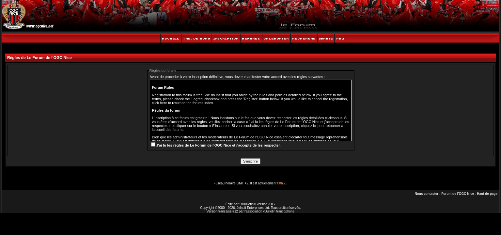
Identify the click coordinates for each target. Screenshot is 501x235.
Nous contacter (426, 194)
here (163, 103)
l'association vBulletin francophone (269, 211)
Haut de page (487, 194)
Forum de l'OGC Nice (457, 194)
